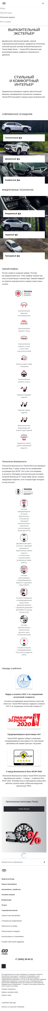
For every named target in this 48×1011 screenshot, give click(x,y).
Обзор (2, 8)
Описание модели (7, 17)
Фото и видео (5, 22)
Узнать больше (24, 809)
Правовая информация (9, 989)
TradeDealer (20, 1007)
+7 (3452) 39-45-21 (24, 959)
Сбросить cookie (6, 995)
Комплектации (6, 13)
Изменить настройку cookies (10, 992)
